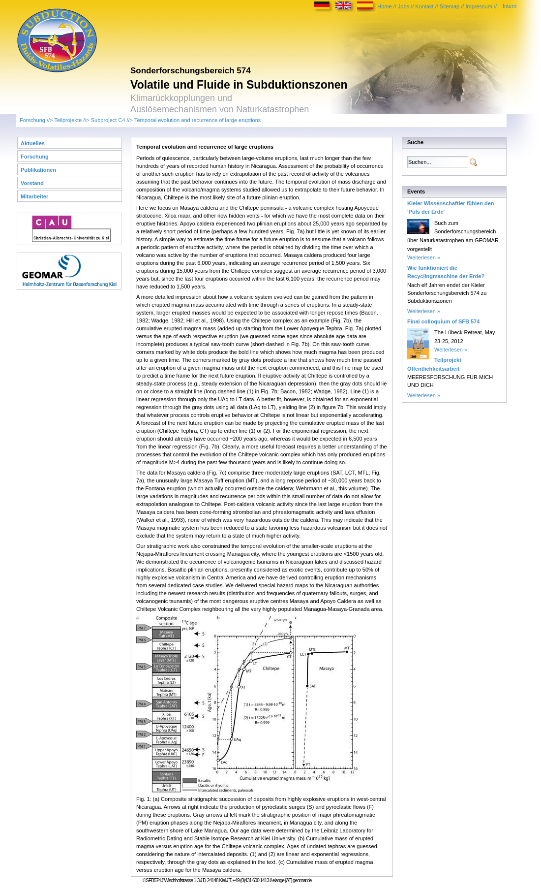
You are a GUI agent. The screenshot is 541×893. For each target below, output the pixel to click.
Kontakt (424, 6)
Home (384, 6)
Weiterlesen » (423, 257)
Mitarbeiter (34, 196)
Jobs (403, 6)
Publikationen (38, 170)
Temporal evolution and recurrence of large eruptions (197, 120)
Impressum (478, 6)
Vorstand (32, 183)
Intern (509, 6)
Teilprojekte (68, 120)
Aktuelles (33, 143)
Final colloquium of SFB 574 (443, 321)
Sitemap (449, 6)
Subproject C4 (108, 120)
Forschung (32, 120)
